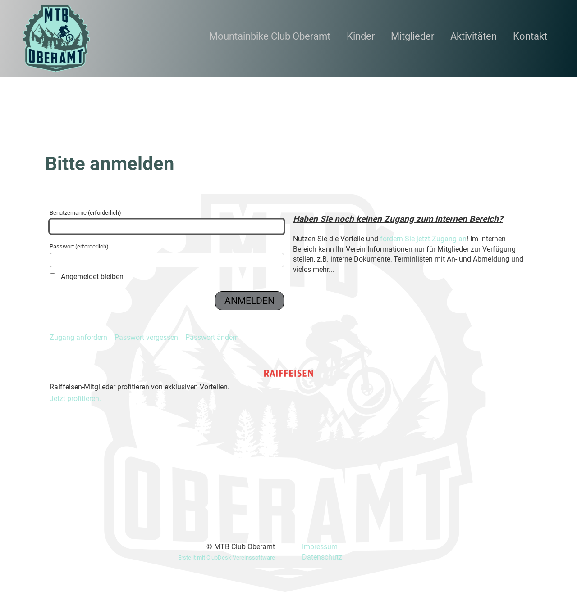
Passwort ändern (212, 337)
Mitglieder (412, 36)
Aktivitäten (473, 36)
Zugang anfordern (78, 337)
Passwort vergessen (146, 337)
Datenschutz (322, 557)
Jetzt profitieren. (75, 398)
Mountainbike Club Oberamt (269, 36)
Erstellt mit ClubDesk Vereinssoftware (226, 557)
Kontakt (530, 36)
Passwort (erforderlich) (167, 255)
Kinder (361, 36)
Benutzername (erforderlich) (167, 221)
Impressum (320, 546)
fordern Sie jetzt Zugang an (423, 239)
